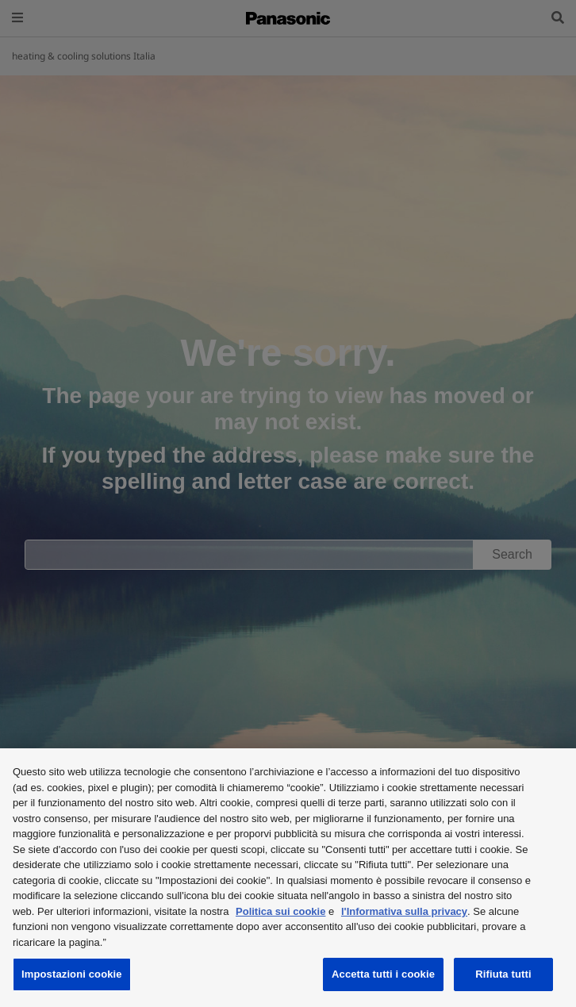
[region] (288, 877)
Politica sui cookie (280, 911)
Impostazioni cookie (71, 974)
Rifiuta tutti (503, 974)
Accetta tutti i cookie (383, 974)
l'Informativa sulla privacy (404, 911)
